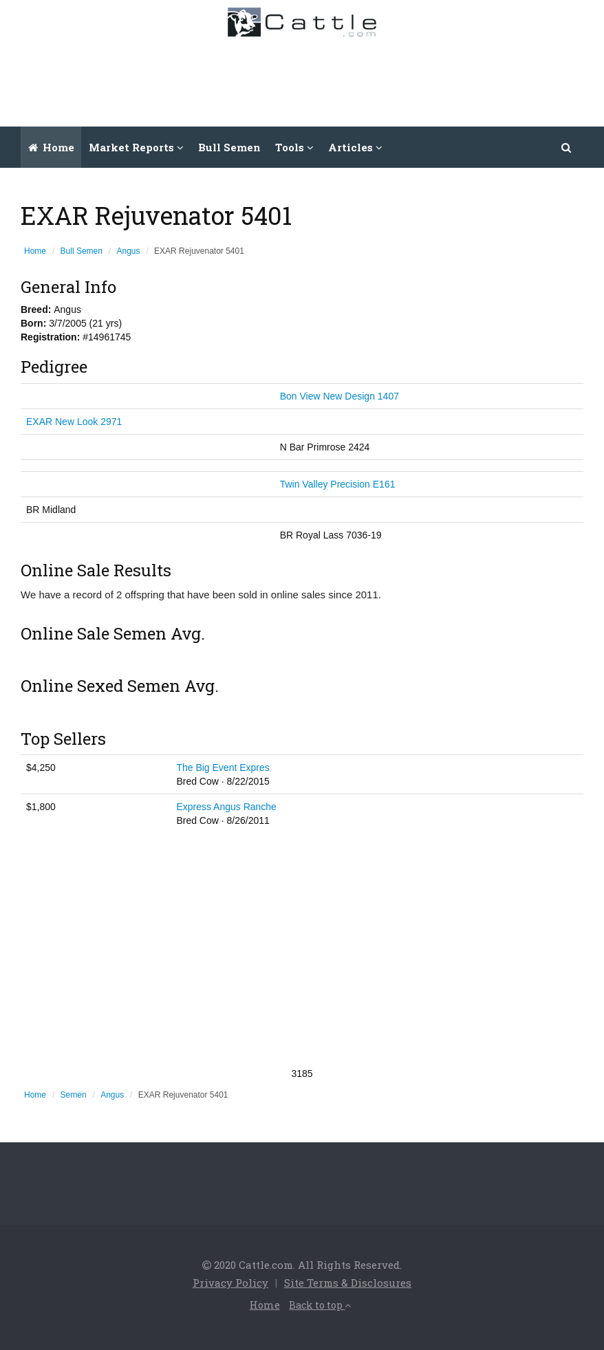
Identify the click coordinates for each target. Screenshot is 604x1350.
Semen (74, 1095)
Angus (128, 251)
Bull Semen (229, 147)
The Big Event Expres (222, 767)
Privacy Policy (230, 1282)
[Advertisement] (343, 78)
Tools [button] (294, 147)
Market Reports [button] (136, 147)
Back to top (320, 1304)
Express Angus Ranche (226, 806)
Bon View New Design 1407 (339, 396)
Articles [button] (355, 147)
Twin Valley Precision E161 (338, 484)
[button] (567, 147)
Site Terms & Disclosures (347, 1282)
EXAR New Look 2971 (74, 421)
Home (51, 147)
